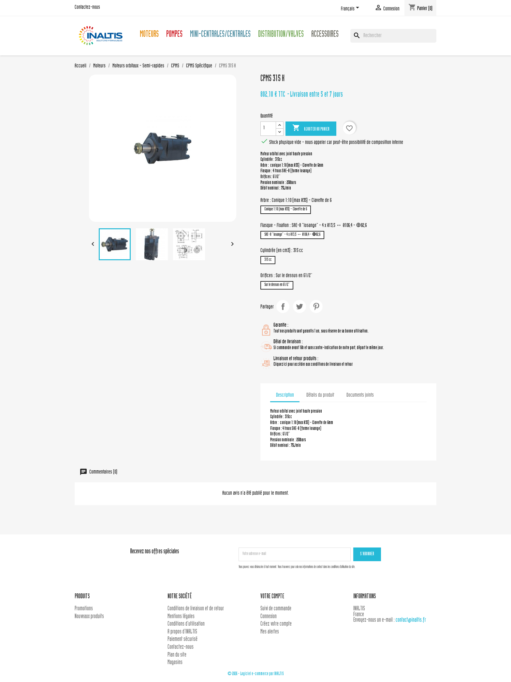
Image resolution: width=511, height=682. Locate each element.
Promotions (84, 609)
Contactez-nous (87, 7)
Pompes (174, 35)
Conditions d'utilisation (186, 624)
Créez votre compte (276, 624)
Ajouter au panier (310, 128)
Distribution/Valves (281, 35)
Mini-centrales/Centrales (220, 35)
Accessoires (325, 35)
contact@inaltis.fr (411, 620)
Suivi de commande (275, 609)
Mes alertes (269, 632)
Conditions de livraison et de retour (196, 609)
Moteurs (149, 35)
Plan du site (177, 655)
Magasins (175, 663)
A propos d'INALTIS (182, 632)
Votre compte (272, 596)
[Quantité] (268, 128)
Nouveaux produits (89, 617)
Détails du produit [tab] (320, 395)
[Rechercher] (393, 36)
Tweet (299, 306)
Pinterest (316, 306)
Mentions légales (181, 617)
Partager (282, 306)
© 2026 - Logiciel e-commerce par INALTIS (255, 674)
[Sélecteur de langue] (351, 9)
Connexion (268, 617)
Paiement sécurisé (182, 639)
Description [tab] (285, 395)
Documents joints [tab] (360, 395)
